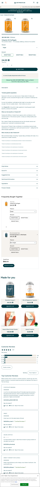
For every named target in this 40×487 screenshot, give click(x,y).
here (16, 481)
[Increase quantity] (11, 65)
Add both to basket (8, 265)
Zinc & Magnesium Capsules (30, 300)
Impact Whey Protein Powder (10, 329)
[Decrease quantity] (3, 65)
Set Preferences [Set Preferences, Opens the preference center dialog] (14, 484)
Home (1, 15)
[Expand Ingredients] (20, 184)
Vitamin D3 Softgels (9, 15)
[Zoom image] (15, 19)
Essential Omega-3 (10, 300)
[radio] (7, 55)
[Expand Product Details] (20, 188)
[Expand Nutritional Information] (20, 179)
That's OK (24, 484)
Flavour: (4, 44)
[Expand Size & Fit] (20, 171)
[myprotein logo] (19, 2)
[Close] (37, 475)
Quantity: (4, 62)
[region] (20, 480)
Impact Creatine (30, 329)
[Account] (34, 3)
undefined (20, 47)
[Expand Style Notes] (20, 166)
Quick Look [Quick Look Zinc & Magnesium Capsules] (30, 306)
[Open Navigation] (2, 2)
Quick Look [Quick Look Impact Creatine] (30, 335)
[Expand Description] (20, 88)
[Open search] (6, 3)
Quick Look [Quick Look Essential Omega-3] (10, 306)
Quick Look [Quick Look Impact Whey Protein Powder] (10, 335)
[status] (7, 65)
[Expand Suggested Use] (20, 175)
